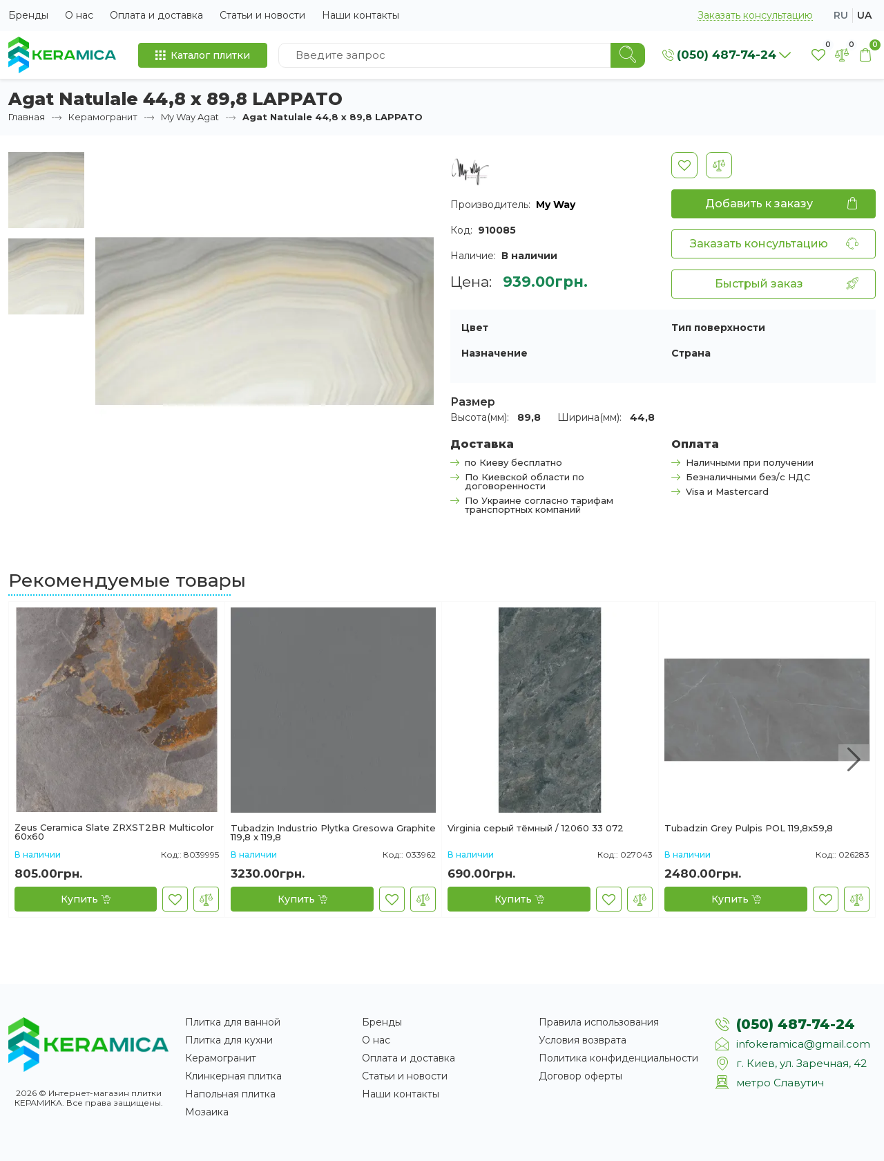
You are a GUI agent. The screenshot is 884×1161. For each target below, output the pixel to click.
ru (841, 15)
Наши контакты (360, 15)
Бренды (28, 15)
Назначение (494, 353)
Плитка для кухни (229, 1040)
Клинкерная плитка (233, 1076)
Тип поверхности (718, 327)
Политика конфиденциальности (618, 1058)
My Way (555, 204)
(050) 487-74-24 (795, 1024)
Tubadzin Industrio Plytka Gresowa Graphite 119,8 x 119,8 (333, 833)
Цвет (474, 327)
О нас (79, 15)
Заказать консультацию (755, 15)
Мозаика (207, 1112)
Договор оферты (580, 1076)
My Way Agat (190, 116)
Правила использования (599, 1022)
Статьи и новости (262, 15)
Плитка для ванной (232, 1022)
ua (864, 15)
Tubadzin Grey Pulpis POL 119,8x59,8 (748, 828)
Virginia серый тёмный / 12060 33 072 (536, 828)
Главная (26, 116)
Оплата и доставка (156, 15)
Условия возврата (582, 1040)
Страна (691, 353)
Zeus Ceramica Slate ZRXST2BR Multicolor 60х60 (114, 832)
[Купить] (86, 899)
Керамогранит (102, 116)
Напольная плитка (230, 1094)
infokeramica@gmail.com (803, 1044)
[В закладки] (684, 165)
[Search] (628, 55)
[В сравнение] (719, 165)
